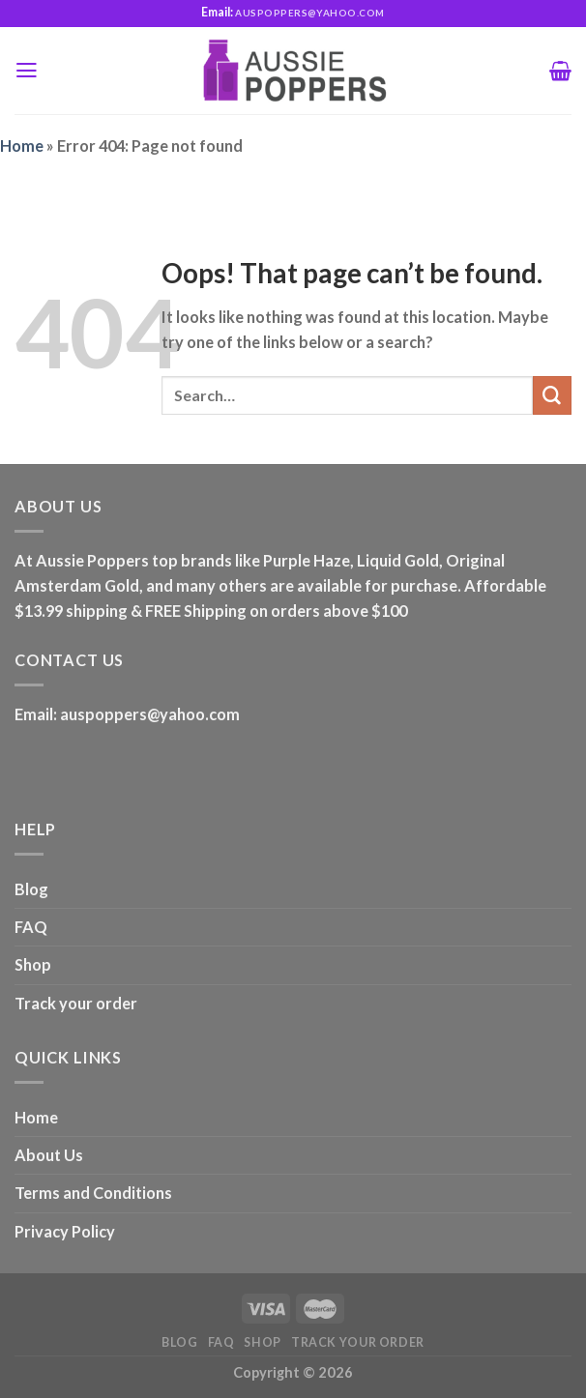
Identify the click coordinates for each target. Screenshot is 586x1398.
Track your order (76, 1003)
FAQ (31, 926)
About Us (49, 1155)
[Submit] (552, 395)
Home (22, 145)
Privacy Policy (65, 1231)
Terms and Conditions (93, 1192)
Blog (31, 889)
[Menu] (27, 70)
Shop (33, 964)
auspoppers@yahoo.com (150, 714)
